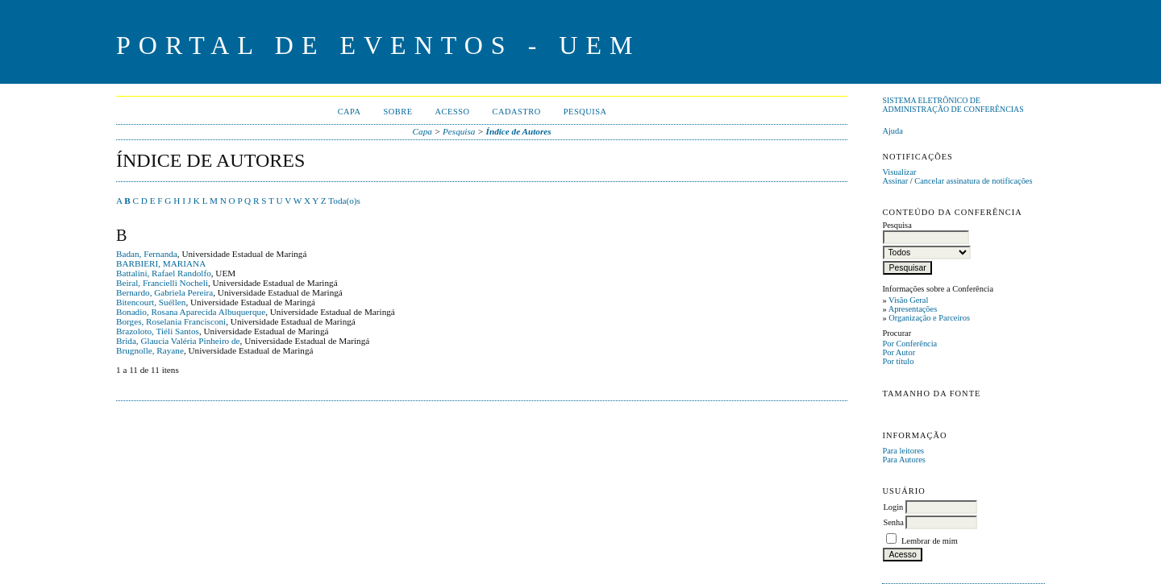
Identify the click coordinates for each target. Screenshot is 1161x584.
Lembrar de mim (929, 540)
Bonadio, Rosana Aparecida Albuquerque (190, 312)
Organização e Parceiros (929, 317)
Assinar (895, 180)
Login (893, 507)
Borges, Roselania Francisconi (171, 321)
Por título (897, 361)
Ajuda (892, 130)
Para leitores (903, 450)
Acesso (452, 111)
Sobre (397, 111)
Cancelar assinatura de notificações (973, 180)
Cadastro (517, 111)
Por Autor (898, 352)
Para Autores (903, 459)
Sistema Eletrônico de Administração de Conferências (952, 105)
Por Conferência (909, 343)
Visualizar (899, 172)
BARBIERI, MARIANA (161, 263)
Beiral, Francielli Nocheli (162, 283)
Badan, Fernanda (146, 254)
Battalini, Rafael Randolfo (163, 273)
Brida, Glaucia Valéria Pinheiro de (178, 341)
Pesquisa (585, 111)
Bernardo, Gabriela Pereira (164, 292)
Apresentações (913, 308)
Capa (349, 111)
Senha (893, 522)
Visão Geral (908, 300)
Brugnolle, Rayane (150, 350)
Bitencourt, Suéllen (150, 302)
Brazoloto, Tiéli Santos (157, 331)
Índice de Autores (518, 131)
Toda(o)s (344, 200)
